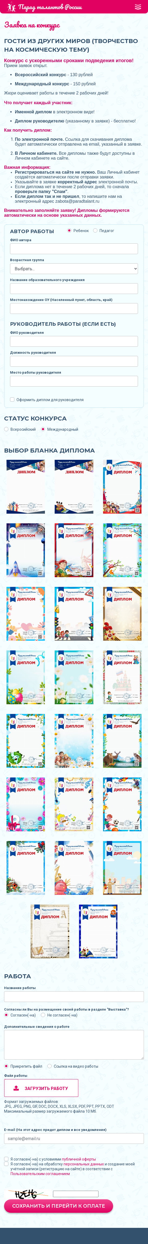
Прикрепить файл (26, 1066)
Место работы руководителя (35, 372)
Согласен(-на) (23, 1015)
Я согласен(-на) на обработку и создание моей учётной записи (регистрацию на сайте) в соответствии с (73, 1169)
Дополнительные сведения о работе (37, 1027)
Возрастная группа (27, 260)
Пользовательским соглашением (40, 1174)
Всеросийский (23, 429)
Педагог (107, 231)
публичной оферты (79, 1159)
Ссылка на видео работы (76, 1066)
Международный (62, 429)
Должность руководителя (33, 353)
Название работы (20, 988)
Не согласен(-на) (62, 1015)
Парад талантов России (43, 6)
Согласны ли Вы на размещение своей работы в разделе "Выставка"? (66, 1009)
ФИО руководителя (27, 333)
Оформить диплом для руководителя (50, 400)
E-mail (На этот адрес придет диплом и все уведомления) (55, 1130)
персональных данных (84, 1164)
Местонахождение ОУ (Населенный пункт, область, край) (61, 300)
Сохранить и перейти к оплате (58, 1206)
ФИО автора (20, 240)
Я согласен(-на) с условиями (53, 1159)
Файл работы (15, 1076)
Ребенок (81, 231)
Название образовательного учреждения (47, 280)
